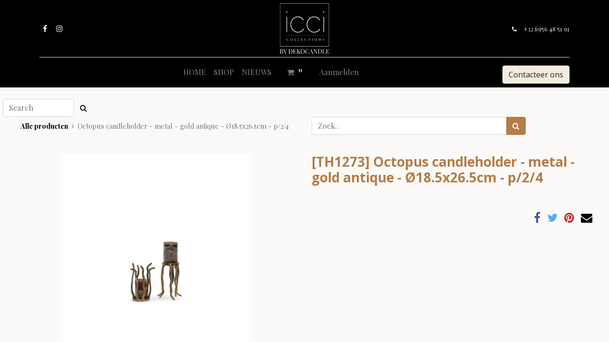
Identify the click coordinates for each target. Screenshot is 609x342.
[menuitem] (194, 72)
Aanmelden (339, 72)
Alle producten (44, 126)
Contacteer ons (535, 74)
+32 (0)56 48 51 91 (545, 29)
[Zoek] (516, 126)
